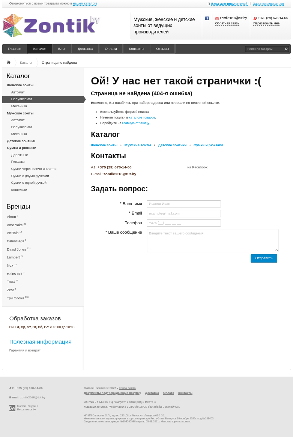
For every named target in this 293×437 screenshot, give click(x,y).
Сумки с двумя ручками (30, 176)
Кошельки (19, 190)
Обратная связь (227, 23)
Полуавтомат (21, 99)
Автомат (18, 92)
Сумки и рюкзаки (21, 148)
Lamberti (15, 257)
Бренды (18, 206)
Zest (11, 290)
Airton (12, 217)
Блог (62, 49)
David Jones (19, 249)
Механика (19, 106)
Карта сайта (127, 388)
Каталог (39, 49)
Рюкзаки (18, 162)
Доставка (85, 49)
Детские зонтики (21, 141)
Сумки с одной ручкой (29, 183)
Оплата (111, 49)
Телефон (133, 223)
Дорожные (19, 155)
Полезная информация (40, 341)
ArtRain (14, 233)
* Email (135, 213)
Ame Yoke (16, 225)
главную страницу (135, 123)
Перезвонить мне (266, 23)
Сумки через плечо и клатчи (34, 169)
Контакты (136, 49)
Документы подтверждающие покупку (112, 393)
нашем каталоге (85, 3)
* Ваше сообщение (123, 232)
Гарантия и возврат (25, 350)
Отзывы (162, 49)
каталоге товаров (142, 117)
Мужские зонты (20, 113)
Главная (14, 49)
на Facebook (197, 167)
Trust (12, 281)
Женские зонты (20, 85)
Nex (12, 265)
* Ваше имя (131, 203)
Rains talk (16, 274)
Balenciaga (17, 241)
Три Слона (18, 298)
